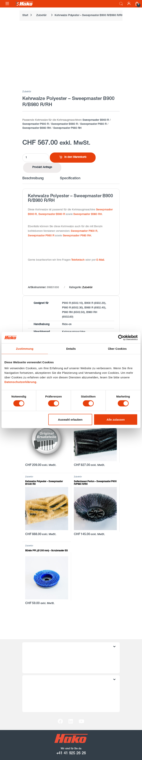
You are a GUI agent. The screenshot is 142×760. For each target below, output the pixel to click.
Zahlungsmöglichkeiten (40, 699)
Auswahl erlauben (70, 419)
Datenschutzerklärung (20, 382)
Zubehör (41, 15)
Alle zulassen (115, 419)
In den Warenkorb (75, 157)
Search (121, 4)
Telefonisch (77, 260)
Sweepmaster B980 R (64, 124)
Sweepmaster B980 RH (36, 128)
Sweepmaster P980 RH (67, 128)
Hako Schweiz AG (37, 705)
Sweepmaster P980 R (93, 124)
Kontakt (31, 688)
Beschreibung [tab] (33, 178)
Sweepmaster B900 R (95, 120)
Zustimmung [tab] (24, 348)
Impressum (33, 667)
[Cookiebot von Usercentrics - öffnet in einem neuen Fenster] (121, 337)
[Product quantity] (35, 157)
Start (25, 15)
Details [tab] (71, 348)
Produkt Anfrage (42, 167)
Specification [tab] (70, 178)
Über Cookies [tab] (117, 348)
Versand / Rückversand (40, 694)
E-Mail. (100, 260)
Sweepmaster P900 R (35, 124)
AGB (29, 655)
